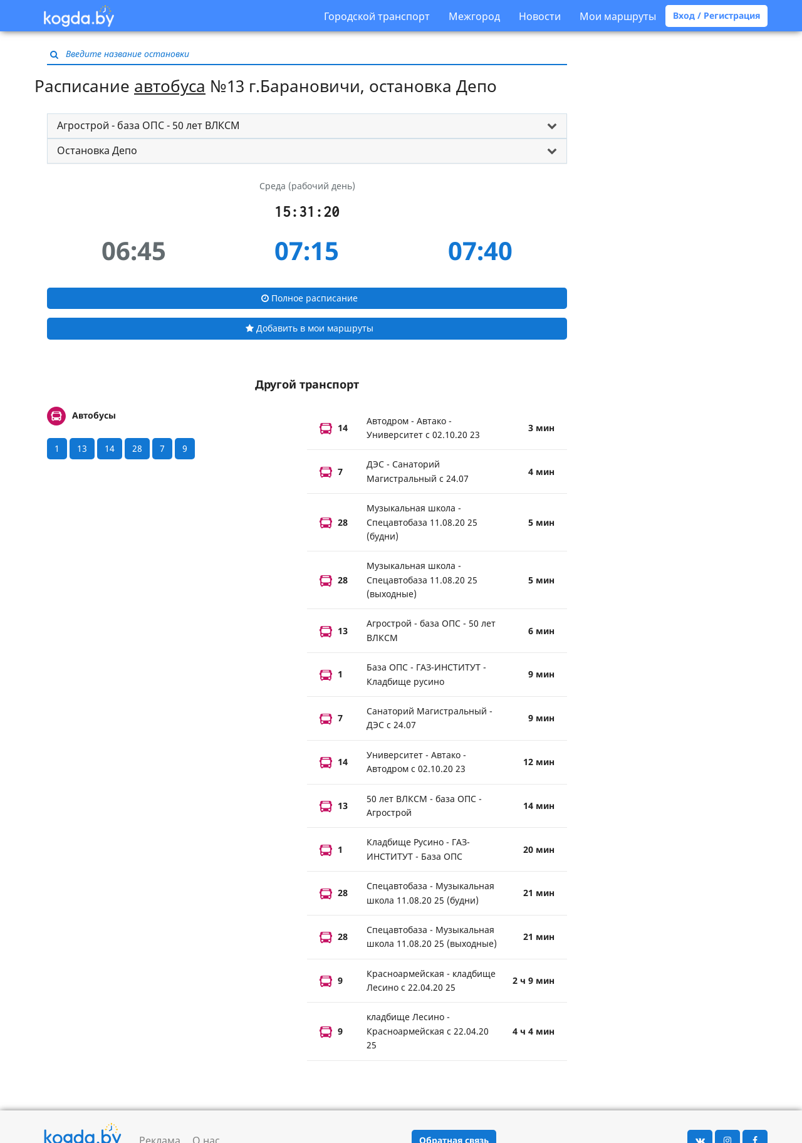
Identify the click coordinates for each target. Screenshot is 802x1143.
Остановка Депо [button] (97, 150)
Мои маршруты (618, 16)
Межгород (474, 16)
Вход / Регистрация (716, 15)
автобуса (170, 86)
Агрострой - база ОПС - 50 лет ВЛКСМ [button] (148, 125)
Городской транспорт (377, 16)
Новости (540, 16)
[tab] (307, 126)
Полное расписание (309, 298)
